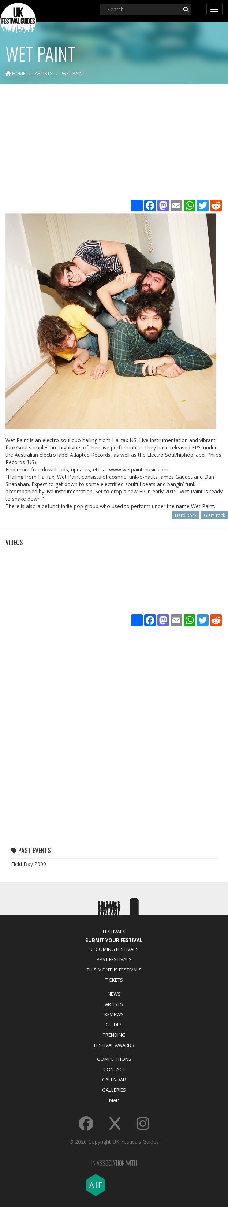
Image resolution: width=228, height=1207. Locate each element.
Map (114, 1100)
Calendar (114, 1079)
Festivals (114, 931)
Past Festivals (114, 959)
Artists (114, 1004)
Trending (114, 1035)
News (114, 994)
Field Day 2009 (28, 863)
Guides (114, 1024)
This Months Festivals (114, 969)
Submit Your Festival (114, 940)
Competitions (114, 1059)
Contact (114, 1069)
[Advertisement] (114, 143)
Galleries (114, 1089)
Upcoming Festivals (114, 949)
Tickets (114, 980)
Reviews (114, 1014)
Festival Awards (114, 1045)
